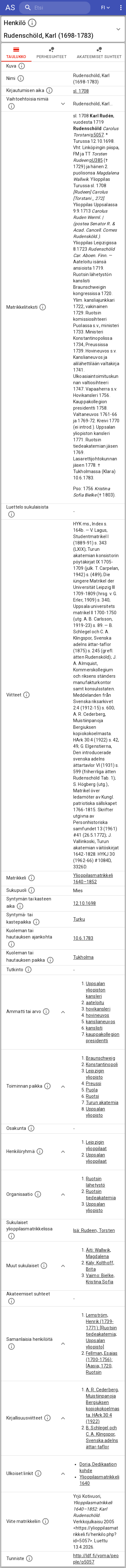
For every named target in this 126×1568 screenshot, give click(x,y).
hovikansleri (98, 1008)
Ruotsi (92, 1096)
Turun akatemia (102, 1102)
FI (106, 8)
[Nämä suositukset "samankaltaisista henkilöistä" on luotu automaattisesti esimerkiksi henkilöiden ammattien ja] (11, 1346)
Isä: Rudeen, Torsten (94, 1230)
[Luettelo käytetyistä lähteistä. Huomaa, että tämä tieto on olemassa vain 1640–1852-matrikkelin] (26, 695)
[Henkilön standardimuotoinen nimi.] (21, 78)
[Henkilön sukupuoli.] (31, 890)
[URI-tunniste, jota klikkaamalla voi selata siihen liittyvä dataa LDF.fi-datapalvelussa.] (29, 1558)
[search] (54, 8)
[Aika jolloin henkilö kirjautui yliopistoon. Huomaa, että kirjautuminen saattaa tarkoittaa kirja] (49, 90)
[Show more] (63, 104)
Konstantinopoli (102, 1064)
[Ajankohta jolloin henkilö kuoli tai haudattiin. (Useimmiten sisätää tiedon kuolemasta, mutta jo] (11, 944)
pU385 (96, 160)
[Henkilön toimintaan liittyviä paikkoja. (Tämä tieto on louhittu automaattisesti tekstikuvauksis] (47, 1086)
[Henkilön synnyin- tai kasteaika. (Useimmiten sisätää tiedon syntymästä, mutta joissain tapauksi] (20, 906)
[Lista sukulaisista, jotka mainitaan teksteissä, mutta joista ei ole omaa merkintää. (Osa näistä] (44, 1266)
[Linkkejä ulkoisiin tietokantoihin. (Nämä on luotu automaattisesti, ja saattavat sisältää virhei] (38, 1473)
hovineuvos (97, 1015)
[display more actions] (121, 8)
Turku (79, 919)
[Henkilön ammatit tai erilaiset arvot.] (46, 1011)
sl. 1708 (81, 91)
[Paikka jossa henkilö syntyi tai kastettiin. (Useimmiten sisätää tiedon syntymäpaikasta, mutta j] (36, 922)
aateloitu (95, 1002)
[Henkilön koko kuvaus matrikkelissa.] (43, 307)
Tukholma (83, 957)
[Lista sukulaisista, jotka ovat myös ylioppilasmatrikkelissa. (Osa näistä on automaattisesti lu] (11, 1236)
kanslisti (94, 1028)
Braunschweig (100, 1058)
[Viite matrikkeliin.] (45, 1521)
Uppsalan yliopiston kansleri (96, 990)
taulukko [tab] (16, 52)
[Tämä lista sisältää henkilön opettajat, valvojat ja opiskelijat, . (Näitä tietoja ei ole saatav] (11, 1301)
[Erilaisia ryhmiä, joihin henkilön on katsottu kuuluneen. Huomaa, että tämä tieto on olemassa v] (40, 1151)
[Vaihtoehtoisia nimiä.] (11, 106)
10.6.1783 (83, 938)
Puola (92, 1089)
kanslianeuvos (100, 1021)
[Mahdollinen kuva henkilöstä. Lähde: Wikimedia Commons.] (22, 66)
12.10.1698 (84, 903)
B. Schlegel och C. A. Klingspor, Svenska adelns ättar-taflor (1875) (102, 1440)
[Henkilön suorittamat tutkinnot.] (28, 970)
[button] (63, 29)
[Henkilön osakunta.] (31, 1128)
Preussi (93, 1083)
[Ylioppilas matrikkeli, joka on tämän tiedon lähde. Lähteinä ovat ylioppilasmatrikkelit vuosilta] (31, 878)
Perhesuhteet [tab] (52, 52)
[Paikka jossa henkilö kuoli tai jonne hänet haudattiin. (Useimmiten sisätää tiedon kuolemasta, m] (50, 960)
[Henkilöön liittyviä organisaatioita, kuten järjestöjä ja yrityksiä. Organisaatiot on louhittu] (38, 1194)
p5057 (97, 134)
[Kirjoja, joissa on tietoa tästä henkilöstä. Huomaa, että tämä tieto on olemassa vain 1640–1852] (47, 1418)
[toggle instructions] (32, 23)
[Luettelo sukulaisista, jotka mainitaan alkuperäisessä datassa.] (11, 514)
